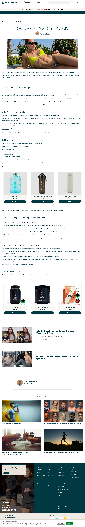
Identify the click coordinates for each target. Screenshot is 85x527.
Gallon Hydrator (15, 196)
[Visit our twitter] (15, 510)
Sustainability (60, 492)
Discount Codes (74, 474)
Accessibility (60, 498)
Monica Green (45, 361)
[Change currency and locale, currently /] (17, 505)
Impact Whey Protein (70, 307)
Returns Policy (40, 472)
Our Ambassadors (63, 15)
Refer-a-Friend (75, 470)
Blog (6, 21)
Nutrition (21, 15)
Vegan (49, 485)
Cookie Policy (61, 500)
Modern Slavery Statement (63, 478)
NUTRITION (28, 3)
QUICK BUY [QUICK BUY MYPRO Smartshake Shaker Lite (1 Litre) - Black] (42, 202)
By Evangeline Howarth (14, 454)
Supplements (30, 6)
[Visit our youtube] (12, 510)
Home (3, 21)
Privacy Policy (61, 481)
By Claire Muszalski (13, 425)
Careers (59, 503)
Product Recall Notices (40, 484)
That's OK (69, 523)
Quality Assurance (62, 475)
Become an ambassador (63, 489)
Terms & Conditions (62, 483)
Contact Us (39, 469)
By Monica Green (53, 456)
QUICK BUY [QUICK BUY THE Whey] (15, 313)
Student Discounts (75, 477)
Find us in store (61, 472)
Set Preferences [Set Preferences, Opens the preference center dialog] (61, 523)
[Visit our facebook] (6, 510)
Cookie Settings (6, 502)
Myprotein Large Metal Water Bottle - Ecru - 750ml (70, 197)
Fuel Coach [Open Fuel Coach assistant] (71, 2)
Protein (24, 6)
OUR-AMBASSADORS (42, 24)
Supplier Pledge (61, 495)
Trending (20, 6)
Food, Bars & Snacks (44, 6)
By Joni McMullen (44, 33)
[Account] (77, 3)
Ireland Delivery (40, 481)
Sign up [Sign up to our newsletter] (6, 473)
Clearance (58, 6)
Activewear (50, 475)
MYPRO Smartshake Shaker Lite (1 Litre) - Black (42, 196)
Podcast (76, 15)
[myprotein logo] (9, 3)
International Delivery (41, 475)
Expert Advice (64, 6)
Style (51, 15)
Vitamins (36, 6)
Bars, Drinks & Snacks (51, 479)
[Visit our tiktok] (9, 510)
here (21, 525)
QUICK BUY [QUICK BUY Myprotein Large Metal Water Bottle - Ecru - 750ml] (70, 201)
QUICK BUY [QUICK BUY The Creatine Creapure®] (42, 313)
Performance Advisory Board (62, 507)
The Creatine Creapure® (42, 307)
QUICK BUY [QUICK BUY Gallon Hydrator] (15, 202)
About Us (60, 469)
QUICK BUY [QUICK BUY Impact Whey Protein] (70, 313)
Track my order (40, 478)
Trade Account (61, 486)
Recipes (41, 15)
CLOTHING (37, 3)
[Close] (83, 523)
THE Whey (15, 307)
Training (32, 15)
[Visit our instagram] (3, 510)
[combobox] (61, 2)
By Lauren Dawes (53, 425)
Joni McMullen (46, 339)
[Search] (50, 2)
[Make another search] (42, 19)
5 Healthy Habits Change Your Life (22, 21)
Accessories (51, 6)
